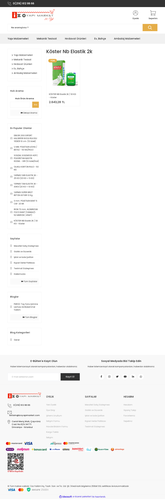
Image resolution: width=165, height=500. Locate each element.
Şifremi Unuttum (54, 416)
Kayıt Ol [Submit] (69, 377)
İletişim (49, 438)
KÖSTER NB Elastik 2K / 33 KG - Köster (62, 96)
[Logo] (33, 15)
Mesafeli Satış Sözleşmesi (97, 405)
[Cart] (153, 15)
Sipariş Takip (130, 411)
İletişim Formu (53, 422)
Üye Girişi (50, 411)
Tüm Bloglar (30, 317)
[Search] (82, 28)
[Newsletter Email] (44, 377)
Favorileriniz (129, 416)
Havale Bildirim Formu (57, 427)
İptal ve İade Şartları (94, 416)
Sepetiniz (128, 422)
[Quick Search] (20, 105)
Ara (35, 105)
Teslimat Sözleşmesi (95, 427)
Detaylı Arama (29, 113)
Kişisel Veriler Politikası (95, 422)
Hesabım (128, 405)
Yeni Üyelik (51, 405)
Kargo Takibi (52, 433)
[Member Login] (135, 15)
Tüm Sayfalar (29, 282)
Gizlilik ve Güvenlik (93, 411)
